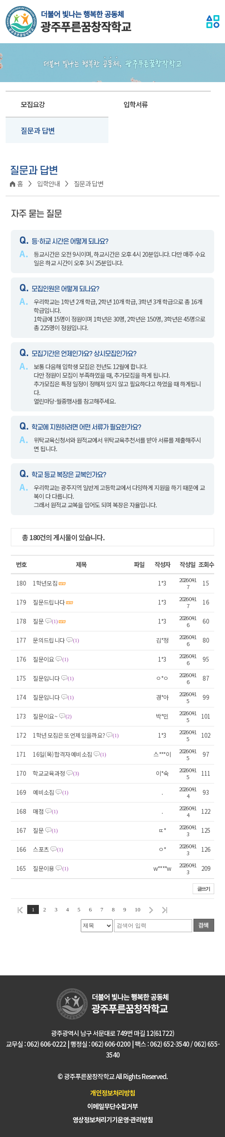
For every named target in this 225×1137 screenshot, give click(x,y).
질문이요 (50, 659)
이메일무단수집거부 (112, 1106)
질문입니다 (53, 678)
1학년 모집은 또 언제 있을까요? (75, 735)
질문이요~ (52, 716)
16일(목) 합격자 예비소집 (69, 754)
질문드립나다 (53, 602)
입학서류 (136, 104)
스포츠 (48, 850)
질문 (49, 621)
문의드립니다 (56, 640)
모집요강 (33, 104)
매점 (45, 811)
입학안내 (48, 183)
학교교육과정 (56, 773)
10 (137, 909)
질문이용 (50, 869)
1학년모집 (49, 583)
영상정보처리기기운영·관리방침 (113, 1119)
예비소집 (50, 792)
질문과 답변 (38, 130)
